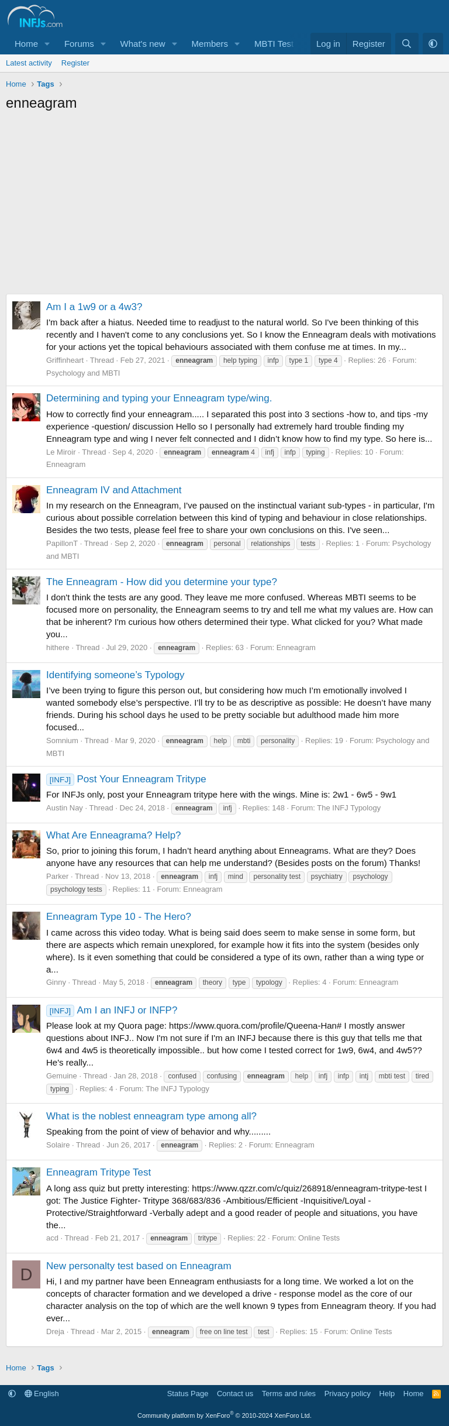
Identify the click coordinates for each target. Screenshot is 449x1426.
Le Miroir (61, 452)
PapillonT (62, 543)
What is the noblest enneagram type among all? (151, 1116)
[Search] (406, 43)
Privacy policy (347, 1393)
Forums (79, 44)
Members (210, 44)
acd (52, 1237)
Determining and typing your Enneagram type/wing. (159, 398)
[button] (47, 43)
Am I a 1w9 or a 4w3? (94, 306)
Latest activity (29, 63)
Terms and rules (289, 1393)
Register (75, 63)
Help (387, 1393)
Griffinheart (65, 360)
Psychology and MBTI (83, 373)
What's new (142, 44)
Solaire (58, 1144)
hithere (58, 647)
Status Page (188, 1393)
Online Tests (319, 1237)
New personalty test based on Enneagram (139, 1266)
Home (26, 44)
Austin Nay (64, 807)
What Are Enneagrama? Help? (113, 835)
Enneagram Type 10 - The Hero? (118, 916)
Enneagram (65, 464)
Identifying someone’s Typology (115, 675)
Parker (57, 876)
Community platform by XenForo (224, 1415)
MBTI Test (273, 44)
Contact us (235, 1393)
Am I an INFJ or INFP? (111, 1010)
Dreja (55, 1331)
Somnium (62, 740)
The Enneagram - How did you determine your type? (161, 581)
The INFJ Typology (349, 807)
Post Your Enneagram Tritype (126, 779)
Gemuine (61, 1075)
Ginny (56, 982)
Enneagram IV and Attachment (114, 490)
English (42, 1393)
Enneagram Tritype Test (98, 1172)
